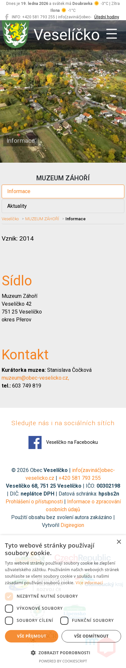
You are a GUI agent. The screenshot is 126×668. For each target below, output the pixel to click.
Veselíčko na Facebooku (63, 442)
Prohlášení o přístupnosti (34, 501)
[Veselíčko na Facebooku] (7, 17)
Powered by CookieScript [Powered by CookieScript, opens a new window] (63, 661)
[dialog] (63, 601)
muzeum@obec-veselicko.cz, (35, 378)
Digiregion (72, 525)
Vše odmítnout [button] (91, 636)
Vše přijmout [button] (31, 636)
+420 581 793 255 (80, 478)
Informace (18, 191)
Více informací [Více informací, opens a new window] (89, 583)
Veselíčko (10, 218)
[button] (63, 652)
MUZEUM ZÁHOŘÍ (42, 218)
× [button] (118, 542)
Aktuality (17, 206)
